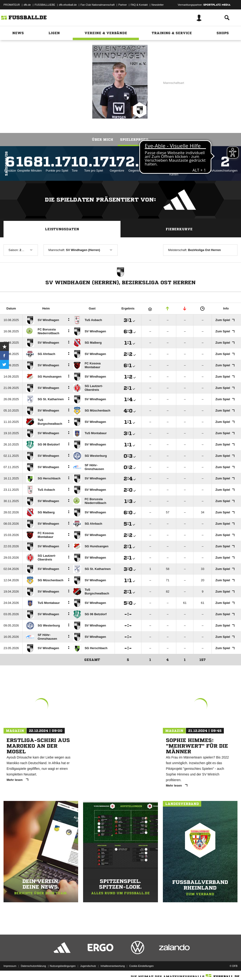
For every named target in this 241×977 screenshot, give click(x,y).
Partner (122, 4)
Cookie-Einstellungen (141, 966)
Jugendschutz (88, 966)
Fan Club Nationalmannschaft (97, 4)
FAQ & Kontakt (139, 4)
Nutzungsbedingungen (63, 966)
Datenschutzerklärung (33, 966)
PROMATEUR (12, 4)
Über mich (102, 139)
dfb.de (27, 4)
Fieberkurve (179, 229)
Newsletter (158, 4)
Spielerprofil (134, 139)
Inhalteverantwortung (112, 966)
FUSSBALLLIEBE (45, 4)
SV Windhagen (63, 81)
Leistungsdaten (62, 229)
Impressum (10, 966)
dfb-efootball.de (68, 4)
